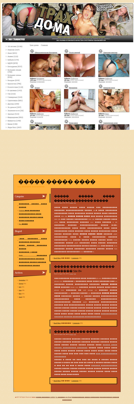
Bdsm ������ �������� (31, 187)
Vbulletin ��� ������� (29, 210)
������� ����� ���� (31, 217)
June (20, 290)
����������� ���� (30, 214)
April (20, 297)
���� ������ (26, 220)
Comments (74, 258)
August (21, 283)
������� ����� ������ (32, 262)
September (22, 280)
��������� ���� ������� (86, 397)
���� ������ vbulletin (45, 397)
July (20, 287)
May (20, 293)
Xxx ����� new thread (63, 397)
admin (71, 203)
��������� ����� (29, 265)
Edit (75, 203)
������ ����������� (104, 365)
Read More (57, 258)
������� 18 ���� (28, 252)
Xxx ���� (23, 224)
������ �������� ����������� (82, 316)
